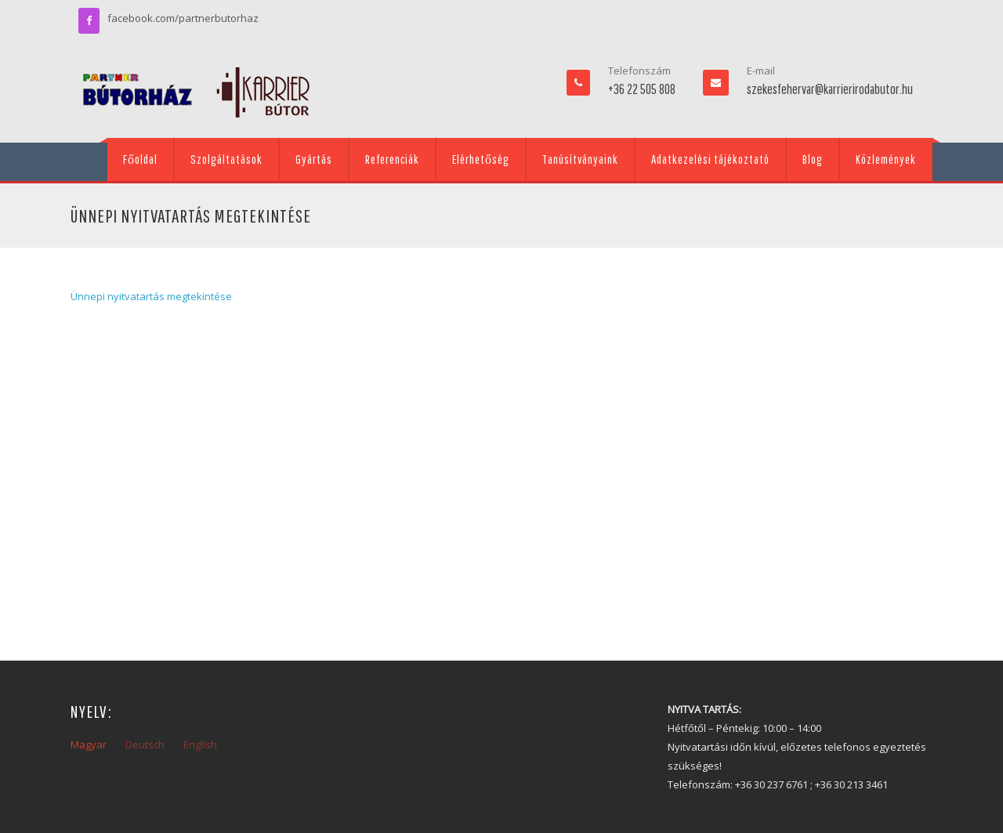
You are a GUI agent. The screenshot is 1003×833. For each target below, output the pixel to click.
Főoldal (140, 159)
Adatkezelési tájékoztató (710, 159)
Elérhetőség (480, 159)
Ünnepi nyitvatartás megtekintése (151, 296)
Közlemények (886, 159)
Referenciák (392, 159)
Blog (812, 159)
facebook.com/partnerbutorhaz (183, 18)
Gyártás (313, 159)
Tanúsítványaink (580, 159)
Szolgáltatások (226, 159)
